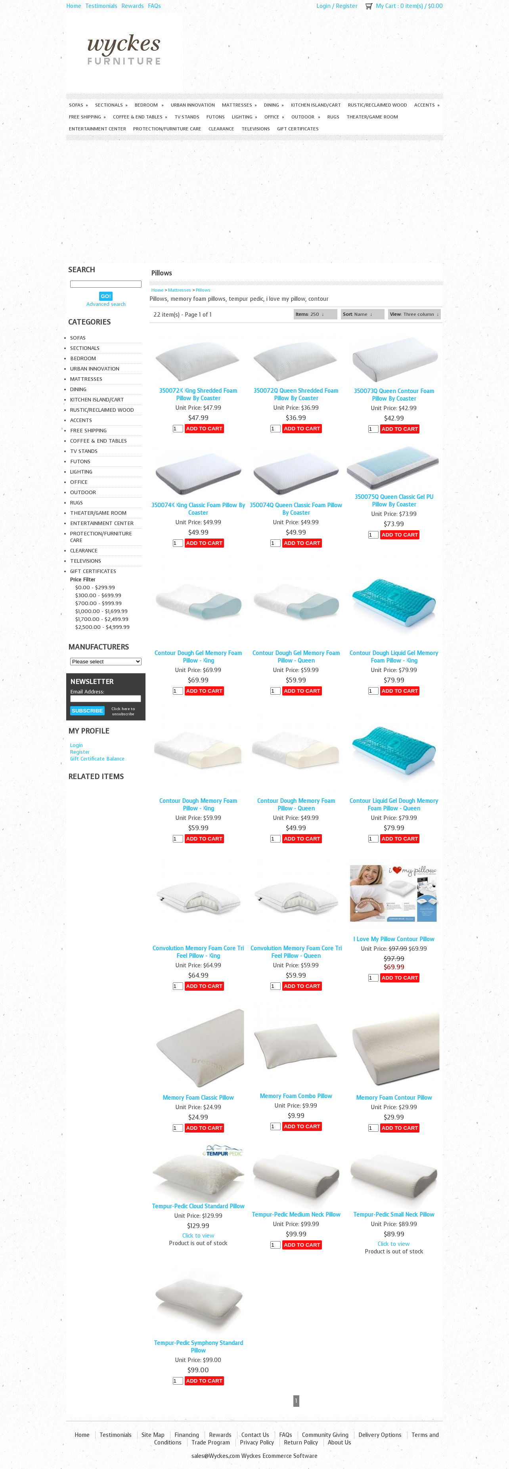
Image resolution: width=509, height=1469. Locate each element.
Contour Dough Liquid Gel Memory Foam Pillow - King (394, 657)
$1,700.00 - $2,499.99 (101, 619)
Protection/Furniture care (167, 129)
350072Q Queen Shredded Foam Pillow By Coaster (296, 394)
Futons (216, 117)
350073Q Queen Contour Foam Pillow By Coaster (394, 395)
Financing (186, 1435)
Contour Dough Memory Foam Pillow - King (198, 804)
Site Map (153, 1435)
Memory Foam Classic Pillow (198, 1098)
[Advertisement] (254, 199)
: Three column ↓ (414, 314)
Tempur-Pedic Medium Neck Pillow (296, 1215)
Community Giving (325, 1435)
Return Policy (301, 1442)
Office (274, 117)
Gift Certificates (298, 129)
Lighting (244, 117)
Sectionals (111, 105)
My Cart (386, 6)
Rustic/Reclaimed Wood (377, 105)
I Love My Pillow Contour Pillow (393, 939)
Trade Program (210, 1442)
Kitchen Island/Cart (316, 105)
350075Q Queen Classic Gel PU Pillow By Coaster (394, 500)
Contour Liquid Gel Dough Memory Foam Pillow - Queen (394, 804)
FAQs (154, 6)
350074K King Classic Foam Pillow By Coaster (198, 509)
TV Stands (186, 117)
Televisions (255, 129)
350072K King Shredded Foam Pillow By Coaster (198, 394)
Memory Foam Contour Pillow (394, 1098)
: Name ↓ (357, 314)
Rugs (333, 117)
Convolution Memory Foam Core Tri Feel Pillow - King (198, 952)
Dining (274, 105)
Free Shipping (87, 117)
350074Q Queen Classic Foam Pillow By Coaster (296, 509)
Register (347, 6)
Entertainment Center (97, 129)
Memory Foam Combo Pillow (296, 1096)
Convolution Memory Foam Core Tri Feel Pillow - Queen (296, 952)
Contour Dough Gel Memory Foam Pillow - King (198, 657)
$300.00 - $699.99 (98, 595)
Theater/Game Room (372, 117)
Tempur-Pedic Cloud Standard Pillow (198, 1206)
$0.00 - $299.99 (95, 587)
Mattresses (239, 105)
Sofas (78, 105)
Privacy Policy (257, 1442)
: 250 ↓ (310, 314)
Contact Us (255, 1435)
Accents (427, 105)
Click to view (198, 1236)
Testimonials (101, 6)
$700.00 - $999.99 (98, 603)
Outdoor (305, 117)
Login (323, 6)
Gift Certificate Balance (97, 758)
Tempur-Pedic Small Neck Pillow (393, 1215)
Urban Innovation (193, 105)
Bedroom (149, 105)
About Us (339, 1442)
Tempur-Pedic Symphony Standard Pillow (198, 1346)
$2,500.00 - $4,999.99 (102, 627)
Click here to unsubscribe (123, 711)
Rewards (132, 6)
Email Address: (87, 691)
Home (73, 6)
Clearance (221, 129)
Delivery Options (380, 1435)
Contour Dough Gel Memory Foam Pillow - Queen (296, 657)
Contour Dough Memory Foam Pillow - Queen (296, 804)
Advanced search (106, 304)
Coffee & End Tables (140, 117)
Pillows (203, 290)
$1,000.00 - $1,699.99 (101, 611)
